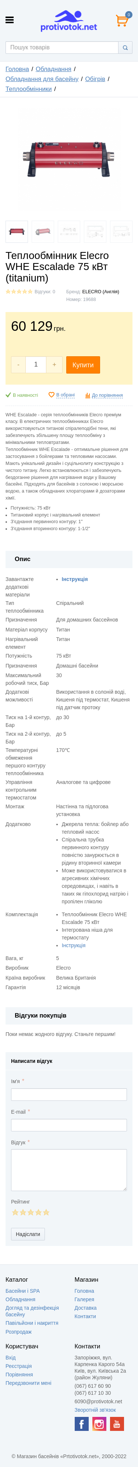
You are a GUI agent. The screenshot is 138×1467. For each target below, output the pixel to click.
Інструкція (74, 945)
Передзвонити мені (29, 1383)
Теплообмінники (29, 88)
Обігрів (95, 79)
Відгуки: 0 (45, 291)
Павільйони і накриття (32, 1323)
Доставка (86, 1308)
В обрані (65, 395)
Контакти (85, 1316)
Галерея (85, 1299)
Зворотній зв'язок (95, 1410)
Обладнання (53, 69)
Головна (17, 69)
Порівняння (19, 1374)
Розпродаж (19, 1332)
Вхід (10, 1358)
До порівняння (107, 395)
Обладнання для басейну (42, 79)
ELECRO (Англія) (100, 291)
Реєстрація (19, 1366)
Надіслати (28, 1234)
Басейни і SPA (23, 1291)
